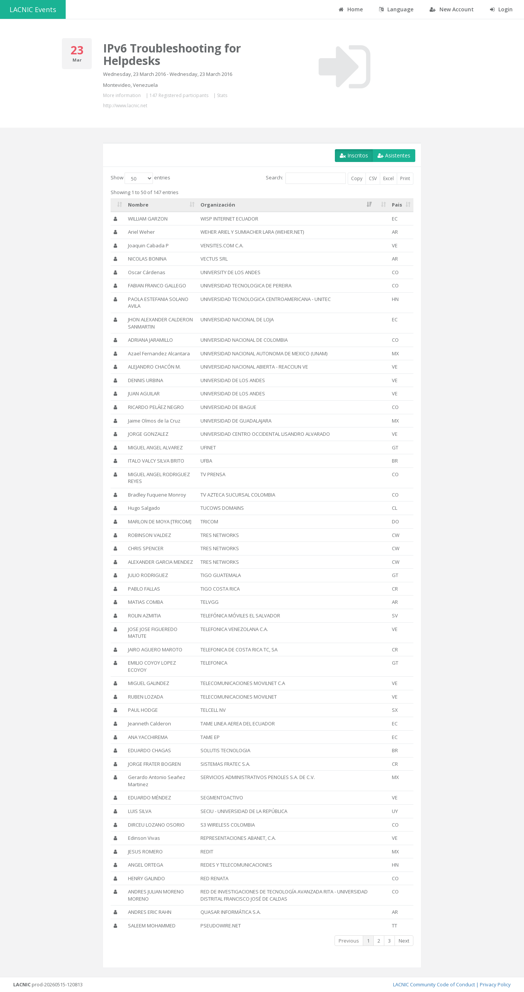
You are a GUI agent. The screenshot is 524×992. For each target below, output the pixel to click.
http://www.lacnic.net (125, 105)
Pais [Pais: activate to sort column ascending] (397, 204)
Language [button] (396, 9)
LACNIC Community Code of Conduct (434, 984)
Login (501, 9)
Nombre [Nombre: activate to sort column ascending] (138, 204)
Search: (306, 178)
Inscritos (354, 155)
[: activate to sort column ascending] (118, 205)
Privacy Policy (495, 984)
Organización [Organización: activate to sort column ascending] (217, 204)
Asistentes (394, 155)
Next (404, 940)
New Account (452, 9)
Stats (222, 95)
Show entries (140, 178)
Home (351, 9)
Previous (349, 940)
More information (122, 95)
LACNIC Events (32, 9)
